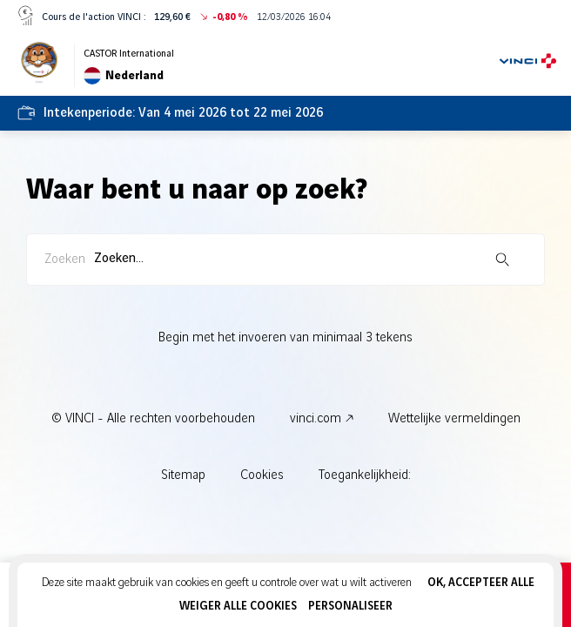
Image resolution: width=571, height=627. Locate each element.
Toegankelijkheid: (365, 475)
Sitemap (183, 475)
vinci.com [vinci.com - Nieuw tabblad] (315, 419)
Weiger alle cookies (238, 606)
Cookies (262, 475)
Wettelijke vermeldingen (454, 419)
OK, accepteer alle (480, 582)
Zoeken (64, 259)
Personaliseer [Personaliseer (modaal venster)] (350, 606)
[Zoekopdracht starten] (502, 259)
